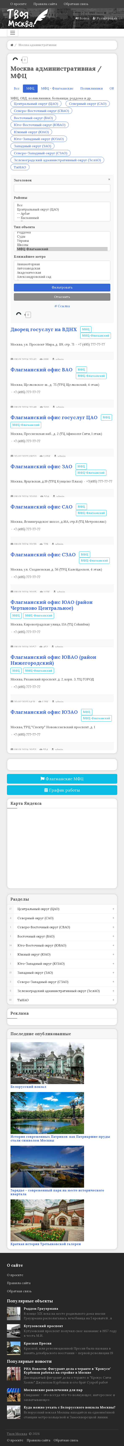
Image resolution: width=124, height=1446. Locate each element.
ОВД (112, 88)
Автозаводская (62, 268)
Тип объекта (24, 227)
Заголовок (23, 180)
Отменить (62, 297)
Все (17, 88)
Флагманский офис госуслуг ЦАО (54, 417)
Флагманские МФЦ (62, 778)
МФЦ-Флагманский (62, 249)
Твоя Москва (17, 1434)
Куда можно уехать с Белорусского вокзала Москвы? (69, 1407)
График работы (62, 790)
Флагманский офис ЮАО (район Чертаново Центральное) (52, 605)
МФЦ (86, 329)
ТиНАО (20, 167)
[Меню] (12, 33)
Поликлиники (91, 88)
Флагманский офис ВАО (42, 369)
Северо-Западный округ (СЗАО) (40, 153)
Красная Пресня (37, 1343)
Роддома (62, 232)
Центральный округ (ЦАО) (36, 103)
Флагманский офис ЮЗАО (44, 712)
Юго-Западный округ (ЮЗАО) (39, 139)
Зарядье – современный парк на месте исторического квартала (57, 1192)
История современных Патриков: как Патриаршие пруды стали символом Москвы (60, 1138)
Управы (62, 241)
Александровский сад (62, 277)
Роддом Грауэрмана (41, 1309)
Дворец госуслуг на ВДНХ (44, 329)
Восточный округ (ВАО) (33, 118)
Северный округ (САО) (87, 103)
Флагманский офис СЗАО (43, 554)
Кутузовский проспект (43, 1326)
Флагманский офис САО (42, 506)
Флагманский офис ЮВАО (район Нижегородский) (53, 660)
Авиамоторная (62, 264)
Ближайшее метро (30, 257)
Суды (62, 236)
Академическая (62, 272)
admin (59, 359)
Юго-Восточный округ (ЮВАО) (39, 125)
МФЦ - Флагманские (57, 88)
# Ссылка (62, 306)
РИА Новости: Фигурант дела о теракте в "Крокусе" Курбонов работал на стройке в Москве (67, 1370)
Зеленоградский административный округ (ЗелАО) (57, 160)
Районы (20, 198)
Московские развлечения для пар (53, 1390)
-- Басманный (62, 218)
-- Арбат (62, 214)
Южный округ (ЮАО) (31, 132)
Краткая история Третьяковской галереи (46, 1244)
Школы (62, 245)
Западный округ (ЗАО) (32, 146)
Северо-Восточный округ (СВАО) (41, 111)
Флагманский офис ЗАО (41, 466)
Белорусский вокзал (28, 1087)
